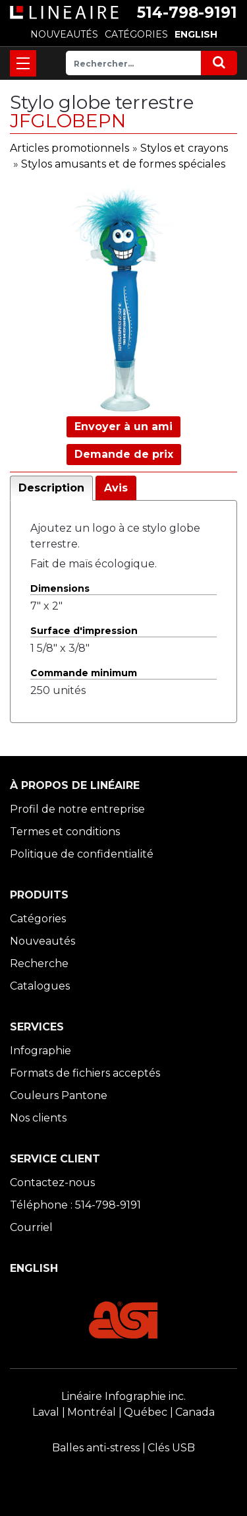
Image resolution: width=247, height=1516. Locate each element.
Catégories (38, 918)
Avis (116, 488)
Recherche (39, 963)
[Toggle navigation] (23, 63)
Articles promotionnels (69, 148)
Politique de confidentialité (81, 854)
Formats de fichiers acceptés (85, 1073)
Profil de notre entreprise (77, 809)
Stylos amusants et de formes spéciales (123, 164)
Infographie (40, 1050)
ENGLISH (196, 34)
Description (51, 488)
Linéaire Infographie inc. (123, 1396)
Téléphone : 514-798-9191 (75, 1205)
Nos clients (38, 1118)
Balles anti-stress (96, 1447)
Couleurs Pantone (58, 1095)
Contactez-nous (52, 1182)
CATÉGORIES (136, 34)
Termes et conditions (65, 831)
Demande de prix (123, 454)
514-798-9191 (187, 12)
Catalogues (40, 986)
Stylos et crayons (184, 148)
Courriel (31, 1227)
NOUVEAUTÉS (64, 34)
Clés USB (171, 1447)
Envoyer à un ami (123, 426)
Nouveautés (42, 941)
